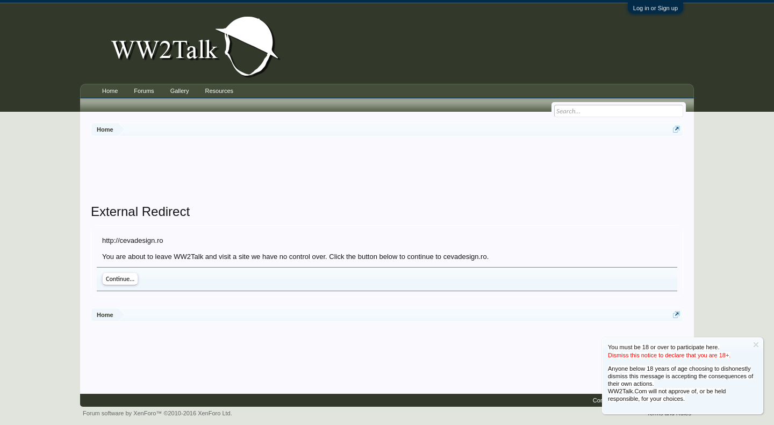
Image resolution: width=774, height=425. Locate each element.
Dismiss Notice (756, 345)
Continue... (120, 279)
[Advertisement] (387, 171)
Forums (144, 91)
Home (110, 91)
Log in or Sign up (655, 8)
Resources (219, 91)
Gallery (179, 91)
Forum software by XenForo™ (157, 413)
